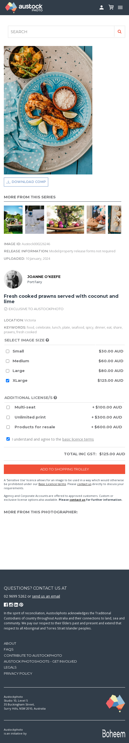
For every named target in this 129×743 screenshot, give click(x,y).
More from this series (30, 196)
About (10, 643)
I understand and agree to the (50, 439)
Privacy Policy (18, 673)
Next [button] (118, 219)
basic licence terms (78, 439)
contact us (84, 484)
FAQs (9, 649)
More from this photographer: (41, 511)
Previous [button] (6, 219)
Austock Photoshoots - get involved (40, 661)
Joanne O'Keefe (44, 276)
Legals (10, 667)
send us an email (46, 596)
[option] (14, 220)
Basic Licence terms (52, 484)
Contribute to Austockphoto (33, 655)
